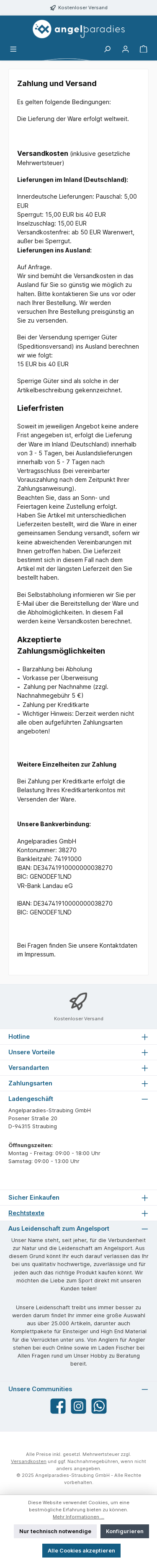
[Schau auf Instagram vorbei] (78, 1406)
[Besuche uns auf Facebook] (58, 1406)
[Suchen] (107, 49)
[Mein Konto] (125, 49)
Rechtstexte (26, 1212)
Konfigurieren (125, 1531)
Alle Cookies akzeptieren (81, 1550)
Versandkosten (28, 1461)
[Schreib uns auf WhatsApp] (99, 1406)
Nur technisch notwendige (55, 1531)
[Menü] (13, 49)
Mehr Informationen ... (78, 1517)
